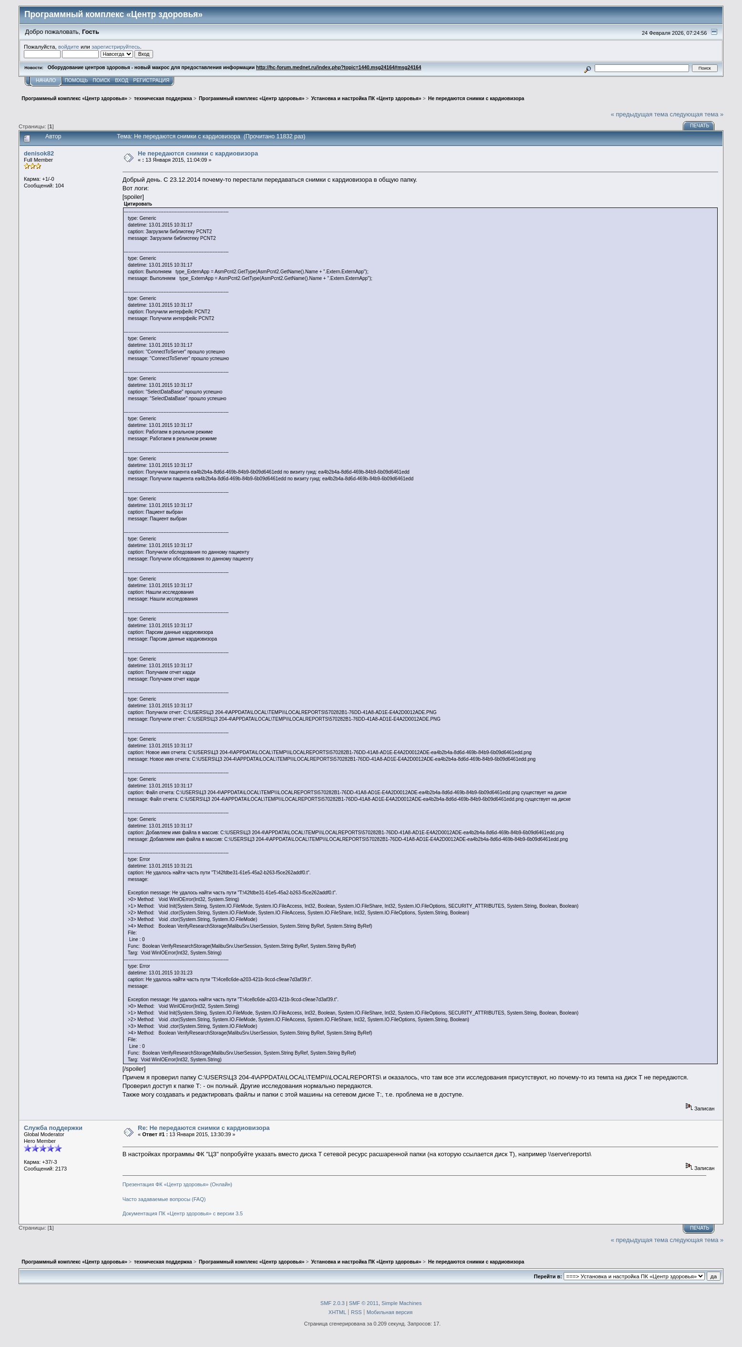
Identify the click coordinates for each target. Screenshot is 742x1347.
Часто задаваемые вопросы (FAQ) (164, 1199)
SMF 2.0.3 (332, 1303)
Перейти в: (548, 1276)
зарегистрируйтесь (116, 46)
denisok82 (39, 153)
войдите (68, 46)
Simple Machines (401, 1303)
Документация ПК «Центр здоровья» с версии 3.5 (183, 1213)
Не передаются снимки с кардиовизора (198, 153)
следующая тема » (696, 114)
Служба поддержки (53, 1127)
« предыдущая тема (639, 114)
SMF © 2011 (364, 1303)
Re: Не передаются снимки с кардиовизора (203, 1127)
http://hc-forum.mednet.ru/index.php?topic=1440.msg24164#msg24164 (338, 67)
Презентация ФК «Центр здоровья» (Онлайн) (177, 1184)
